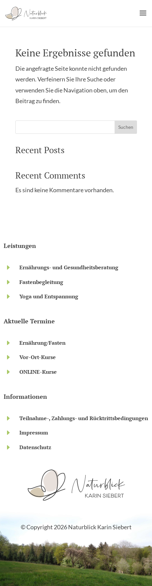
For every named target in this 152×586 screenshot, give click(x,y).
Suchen (125, 127)
